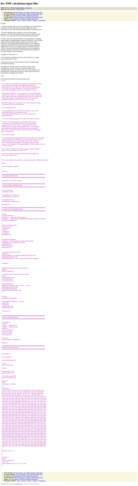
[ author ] (35, 20)
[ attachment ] (42, 20)
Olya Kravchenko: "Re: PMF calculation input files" (28, 12)
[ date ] (19, 20)
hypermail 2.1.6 (19, 483)
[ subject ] (29, 20)
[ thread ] (23, 20)
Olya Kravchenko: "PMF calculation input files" (29, 14)
